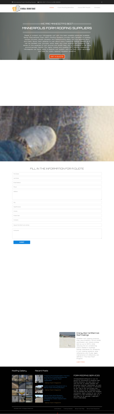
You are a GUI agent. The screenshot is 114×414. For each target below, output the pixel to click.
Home (51, 7)
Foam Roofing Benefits (66, 7)
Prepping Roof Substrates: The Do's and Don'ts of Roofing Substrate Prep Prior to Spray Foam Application (57, 378)
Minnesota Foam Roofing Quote (24, 2)
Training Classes (68, 408)
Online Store (57, 408)
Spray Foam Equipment (93, 408)
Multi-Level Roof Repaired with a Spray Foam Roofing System (55, 386)
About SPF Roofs (84, 7)
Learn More (81, 362)
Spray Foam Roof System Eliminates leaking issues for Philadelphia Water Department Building (55, 398)
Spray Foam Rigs (79, 408)
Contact (97, 7)
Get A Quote (57, 57)
